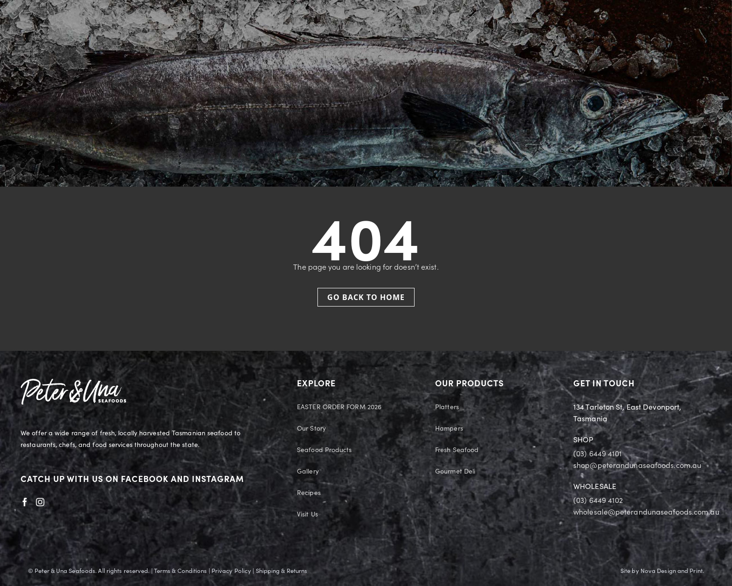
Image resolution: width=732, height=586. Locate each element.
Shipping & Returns (282, 570)
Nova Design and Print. (672, 570)
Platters (447, 407)
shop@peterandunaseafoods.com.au (637, 465)
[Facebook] (25, 502)
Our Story (311, 429)
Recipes (309, 493)
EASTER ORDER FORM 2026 (339, 407)
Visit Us (307, 514)
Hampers (449, 429)
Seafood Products (324, 450)
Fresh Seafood (457, 450)
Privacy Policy (231, 570)
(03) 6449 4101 (597, 454)
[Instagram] (40, 502)
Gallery (308, 471)
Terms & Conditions (180, 570)
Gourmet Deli (455, 471)
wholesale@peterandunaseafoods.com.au (646, 512)
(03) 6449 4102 (598, 500)
